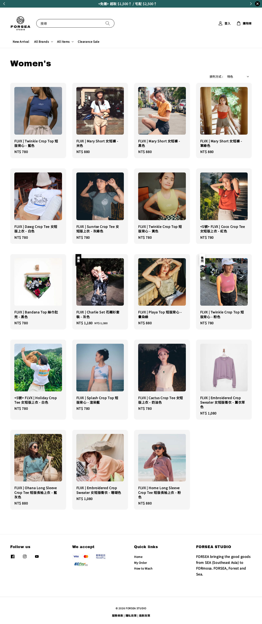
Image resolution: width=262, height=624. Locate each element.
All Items (63, 41)
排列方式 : (216, 76)
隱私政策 (131, 615)
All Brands (41, 41)
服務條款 (117, 615)
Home (138, 557)
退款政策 (144, 615)
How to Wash (143, 568)
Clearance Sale (88, 41)
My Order (140, 563)
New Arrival (21, 41)
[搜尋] (107, 23)
